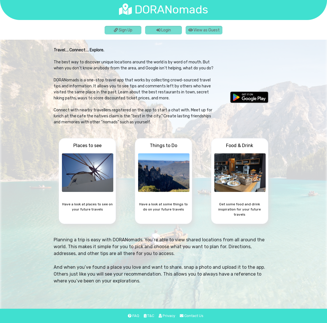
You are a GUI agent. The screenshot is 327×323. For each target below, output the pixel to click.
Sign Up (123, 30)
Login (163, 30)
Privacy (167, 316)
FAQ (133, 316)
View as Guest (204, 30)
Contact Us (191, 316)
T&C (149, 316)
